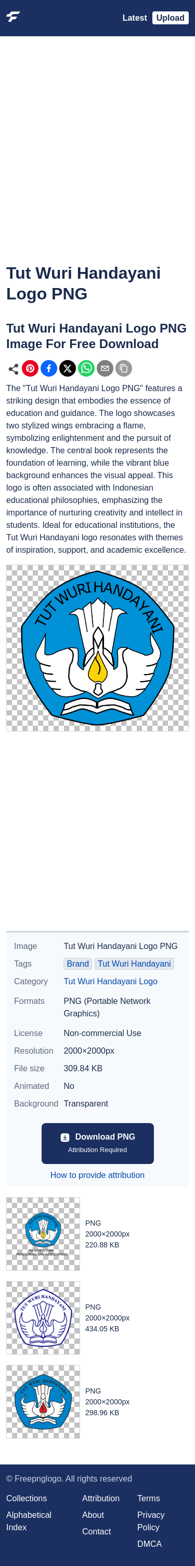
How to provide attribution (97, 1175)
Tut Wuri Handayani (134, 963)
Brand (78, 963)
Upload (171, 17)
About (93, 1515)
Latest (135, 17)
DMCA (149, 1544)
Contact (96, 1531)
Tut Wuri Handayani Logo (110, 981)
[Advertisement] (97, 157)
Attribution (101, 1498)
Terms (148, 1498)
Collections (26, 1498)
